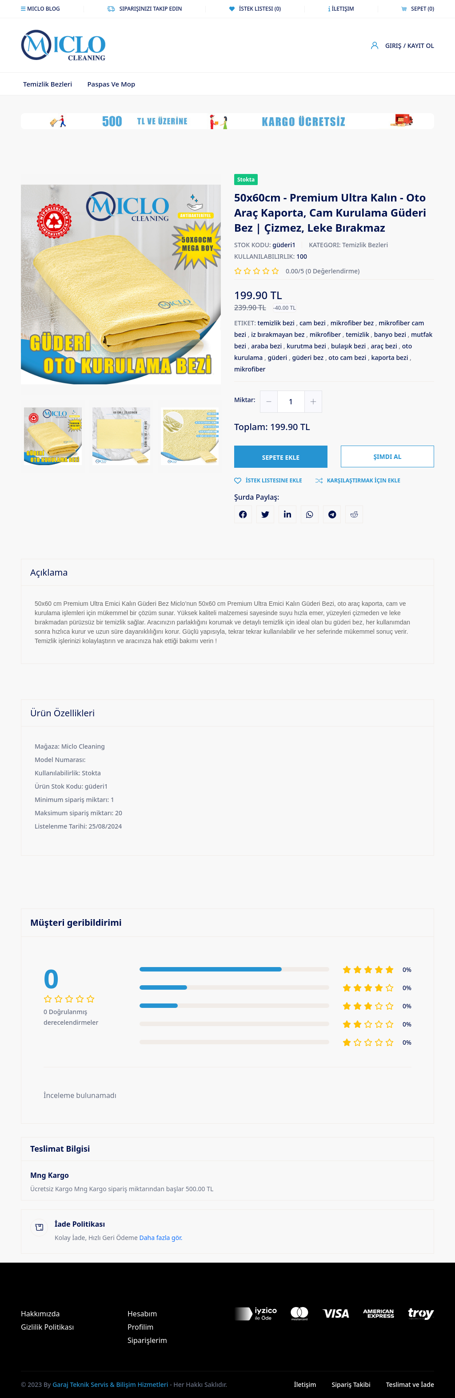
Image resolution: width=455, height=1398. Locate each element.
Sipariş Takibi (351, 1384)
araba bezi (266, 346)
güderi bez (307, 357)
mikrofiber (325, 334)
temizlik (357, 334)
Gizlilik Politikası (47, 1327)
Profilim (141, 1327)
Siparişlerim (147, 1340)
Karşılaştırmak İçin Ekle (357, 480)
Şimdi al (387, 457)
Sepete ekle (280, 457)
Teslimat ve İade (410, 1384)
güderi (277, 357)
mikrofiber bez (352, 323)
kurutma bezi (306, 346)
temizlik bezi (276, 323)
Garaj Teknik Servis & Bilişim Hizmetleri (110, 1384)
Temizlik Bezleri (47, 83)
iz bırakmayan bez (277, 334)
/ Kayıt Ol (418, 45)
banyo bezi (390, 334)
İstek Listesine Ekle (268, 480)
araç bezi (384, 346)
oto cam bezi (347, 357)
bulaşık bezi (348, 346)
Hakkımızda (40, 1314)
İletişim (305, 1384)
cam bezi (312, 323)
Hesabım (142, 1314)
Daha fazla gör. (161, 1237)
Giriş (393, 45)
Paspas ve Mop (111, 83)
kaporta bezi (389, 357)
